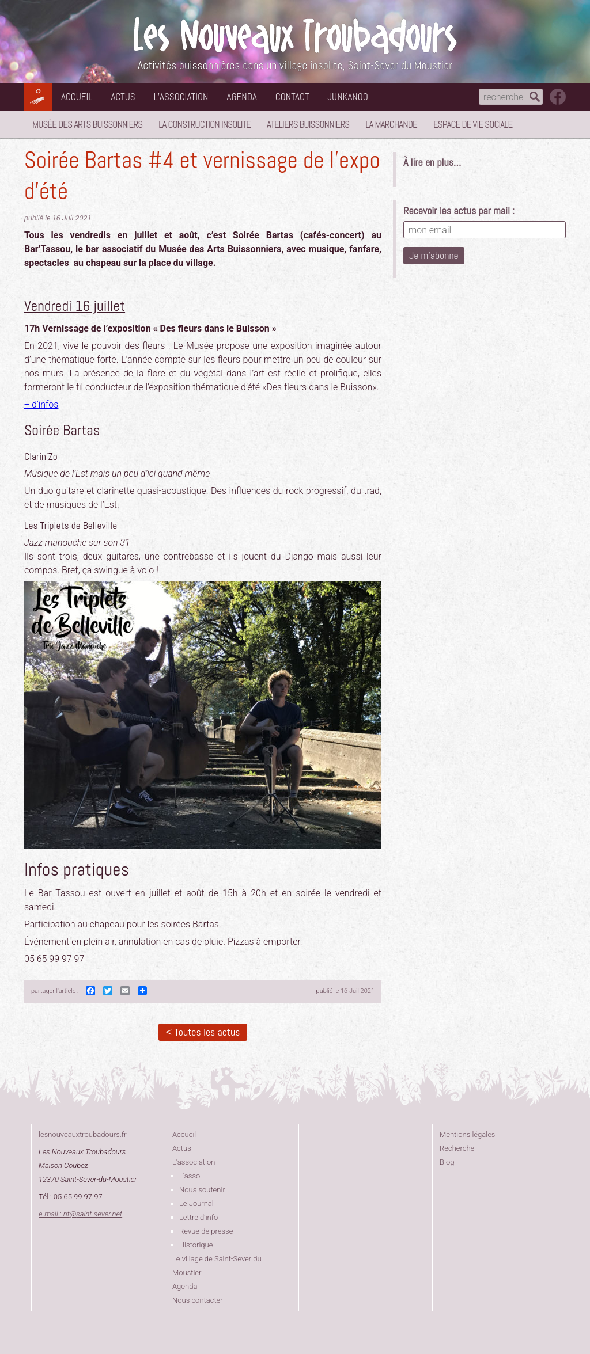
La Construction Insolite (204, 124)
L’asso (189, 1176)
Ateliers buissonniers (308, 124)
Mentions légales (467, 1134)
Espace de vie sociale (472, 124)
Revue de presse (206, 1231)
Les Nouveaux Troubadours (295, 35)
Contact (292, 96)
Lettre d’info (198, 1217)
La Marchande (391, 124)
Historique (196, 1245)
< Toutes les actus (202, 1032)
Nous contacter (197, 1300)
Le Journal (196, 1203)
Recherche (457, 1148)
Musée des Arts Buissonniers (87, 124)
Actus (123, 96)
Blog (447, 1162)
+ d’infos (41, 404)
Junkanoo (347, 96)
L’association (181, 96)
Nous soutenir (202, 1189)
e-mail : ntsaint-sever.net (80, 1214)
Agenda (242, 96)
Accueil (76, 96)
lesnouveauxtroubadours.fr (83, 1134)
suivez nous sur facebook (558, 97)
